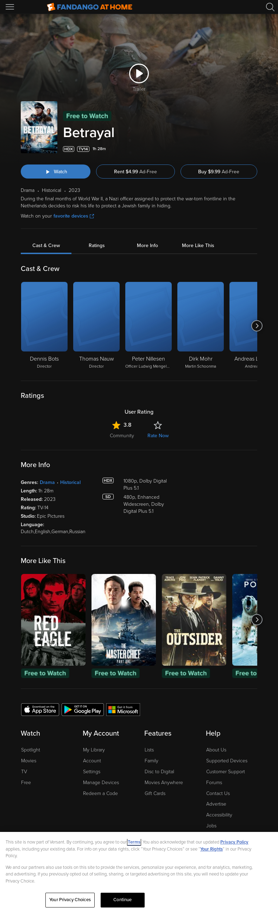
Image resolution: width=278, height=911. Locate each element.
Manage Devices (101, 783)
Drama (47, 482)
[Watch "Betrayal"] (55, 171)
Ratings (97, 245)
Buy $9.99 (218, 172)
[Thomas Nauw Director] (96, 326)
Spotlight (30, 750)
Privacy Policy (234, 842)
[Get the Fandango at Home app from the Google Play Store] (82, 709)
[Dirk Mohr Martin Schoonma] (200, 326)
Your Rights (211, 849)
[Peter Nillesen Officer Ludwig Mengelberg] (148, 326)
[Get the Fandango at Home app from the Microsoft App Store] (123, 709)
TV (24, 772)
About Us (216, 750)
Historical (70, 482)
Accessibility (219, 815)
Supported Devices (226, 761)
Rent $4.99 (135, 172)
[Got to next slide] (257, 326)
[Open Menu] (10, 7)
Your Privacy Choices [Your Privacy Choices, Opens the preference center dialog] (70, 900)
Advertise (216, 804)
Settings (91, 772)
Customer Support (225, 772)
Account (92, 761)
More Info (147, 245)
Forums (214, 783)
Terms (134, 842)
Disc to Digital (159, 772)
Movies (28, 761)
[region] (139, 871)
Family (151, 761)
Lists (149, 750)
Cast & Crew (46, 245)
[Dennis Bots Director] (44, 326)
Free (26, 783)
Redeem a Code (100, 793)
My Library (94, 750)
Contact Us (218, 793)
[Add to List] (253, 149)
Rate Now (158, 436)
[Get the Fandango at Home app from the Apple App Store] (40, 709)
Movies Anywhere (164, 783)
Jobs (211, 826)
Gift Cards (155, 793)
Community (122, 436)
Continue (122, 900)
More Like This (198, 245)
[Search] (270, 7)
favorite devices (73, 216)
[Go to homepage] (89, 7)
